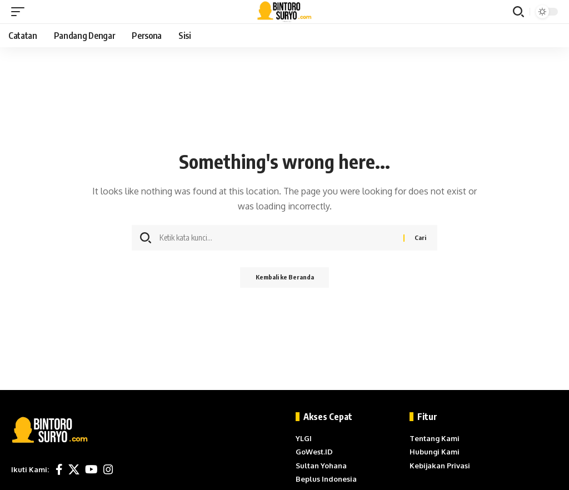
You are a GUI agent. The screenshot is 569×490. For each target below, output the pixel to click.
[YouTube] (91, 469)
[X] (74, 469)
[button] (20, 11)
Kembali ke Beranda (284, 278)
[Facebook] (59, 469)
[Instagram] (108, 469)
